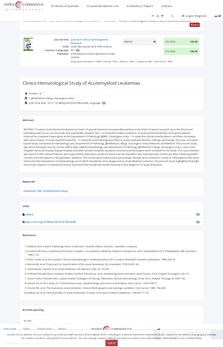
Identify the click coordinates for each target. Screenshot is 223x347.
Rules (26, 328)
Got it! (111, 343)
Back (195, 24)
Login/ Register (194, 16)
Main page (10, 328)
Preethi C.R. (35, 93)
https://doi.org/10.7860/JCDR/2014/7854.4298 (50, 222)
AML (39, 191)
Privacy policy (45, 328)
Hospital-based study (55, 191)
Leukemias (30, 191)
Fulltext (29, 214)
